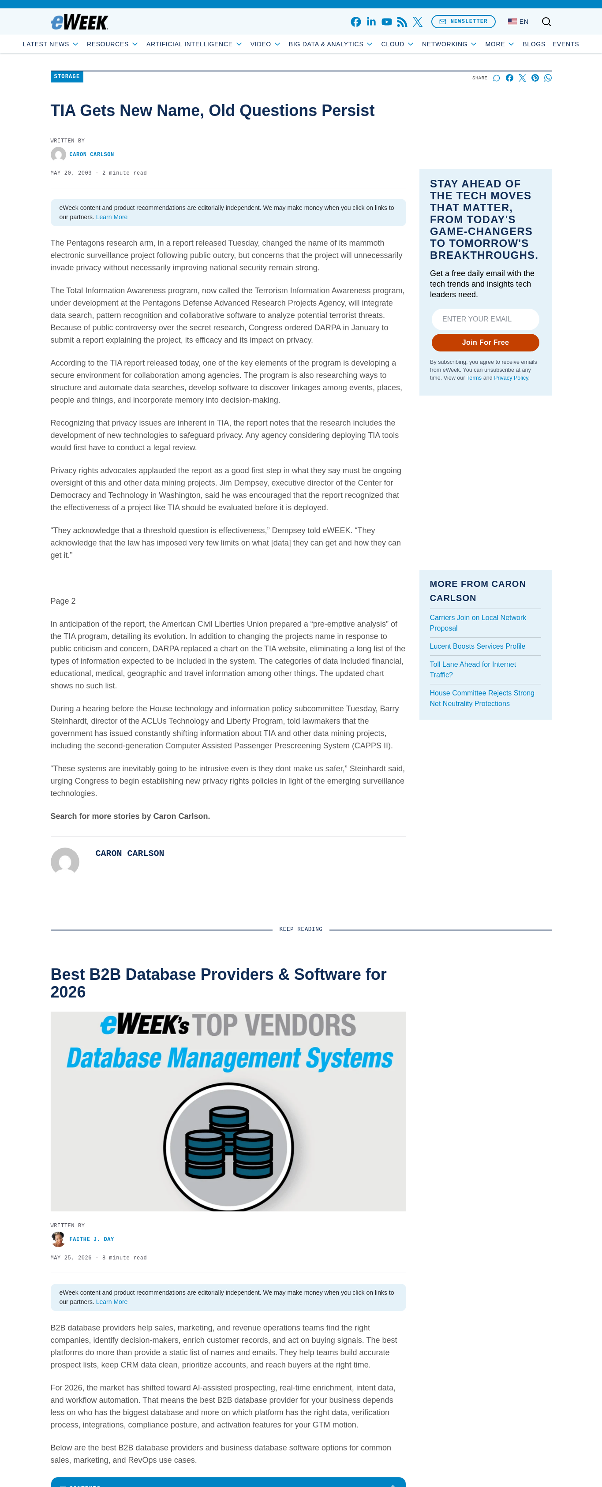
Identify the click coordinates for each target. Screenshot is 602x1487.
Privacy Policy (511, 378)
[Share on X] (522, 78)
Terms (473, 378)
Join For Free (485, 342)
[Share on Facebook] (509, 78)
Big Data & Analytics (363, 44)
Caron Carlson (82, 154)
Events (534, 44)
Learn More (112, 216)
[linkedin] (371, 22)
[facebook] (356, 22)
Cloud (430, 44)
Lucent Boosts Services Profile (478, 646)
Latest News (83, 44)
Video (298, 44)
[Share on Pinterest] (535, 78)
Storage (67, 77)
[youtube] (386, 22)
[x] (417, 22)
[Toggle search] (546, 21)
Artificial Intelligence (226, 44)
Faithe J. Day (82, 1239)
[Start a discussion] (497, 78)
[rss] (402, 22)
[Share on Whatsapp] (548, 78)
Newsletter (463, 21)
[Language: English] (518, 21)
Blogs (502, 44)
